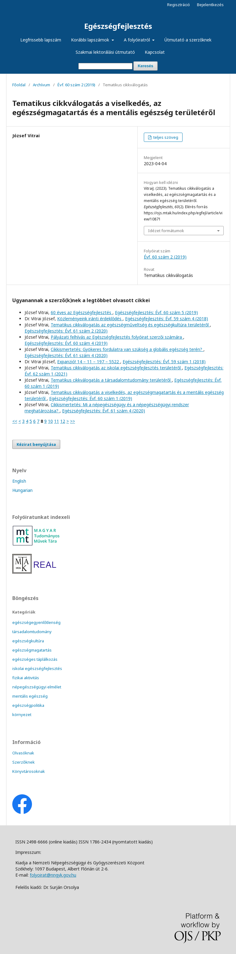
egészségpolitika (28, 705)
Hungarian (22, 490)
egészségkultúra (28, 641)
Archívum (41, 85)
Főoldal (19, 85)
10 (50, 421)
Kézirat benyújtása (36, 444)
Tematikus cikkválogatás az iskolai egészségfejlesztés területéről (116, 368)
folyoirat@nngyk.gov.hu (53, 875)
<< (14, 421)
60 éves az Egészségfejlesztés (81, 312)
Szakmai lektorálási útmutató (105, 52)
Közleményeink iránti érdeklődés (90, 318)
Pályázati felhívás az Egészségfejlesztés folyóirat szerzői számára (117, 337)
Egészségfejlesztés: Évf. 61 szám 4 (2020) (66, 355)
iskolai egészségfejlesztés (37, 668)
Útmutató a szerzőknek (187, 40)
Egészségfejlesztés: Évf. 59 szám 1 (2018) (164, 361)
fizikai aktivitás (25, 677)
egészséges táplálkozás (34, 659)
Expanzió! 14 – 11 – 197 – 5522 (88, 361)
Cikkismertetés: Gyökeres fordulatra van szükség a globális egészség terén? (127, 349)
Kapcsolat (155, 52)
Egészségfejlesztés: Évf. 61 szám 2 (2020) (66, 331)
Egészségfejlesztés (118, 26)
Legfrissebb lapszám (40, 40)
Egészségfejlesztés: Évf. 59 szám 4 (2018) (166, 318)
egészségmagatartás (32, 650)
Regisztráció (178, 4)
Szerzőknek (23, 762)
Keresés (145, 66)
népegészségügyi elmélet (36, 687)
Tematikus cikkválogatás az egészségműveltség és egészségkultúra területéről (130, 325)
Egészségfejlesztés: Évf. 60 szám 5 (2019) (156, 312)
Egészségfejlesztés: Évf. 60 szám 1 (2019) (90, 398)
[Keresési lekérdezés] (105, 66)
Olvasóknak (23, 753)
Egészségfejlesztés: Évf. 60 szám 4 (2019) (66, 343)
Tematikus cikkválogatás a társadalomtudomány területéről (111, 380)
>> (72, 421)
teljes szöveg (165, 137)
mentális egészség (30, 696)
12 (62, 421)
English (19, 481)
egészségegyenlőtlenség (36, 622)
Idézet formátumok (166, 230)
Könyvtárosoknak (28, 771)
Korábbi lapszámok (90, 40)
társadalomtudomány (32, 631)
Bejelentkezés (210, 4)
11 (56, 421)
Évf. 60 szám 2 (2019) (76, 85)
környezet (21, 714)
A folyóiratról (137, 40)
